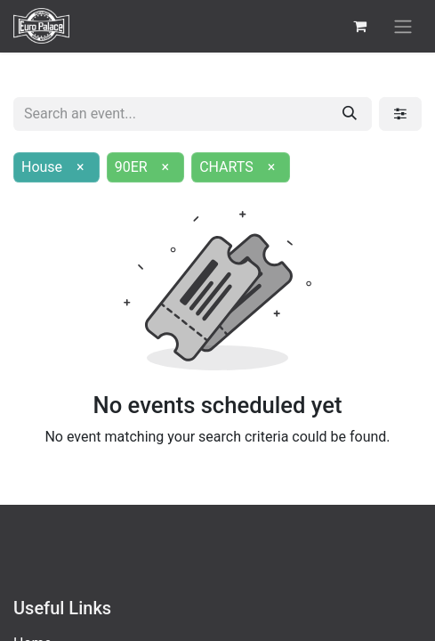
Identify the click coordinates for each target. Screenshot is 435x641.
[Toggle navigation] (403, 26)
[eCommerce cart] (359, 26)
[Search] (349, 114)
